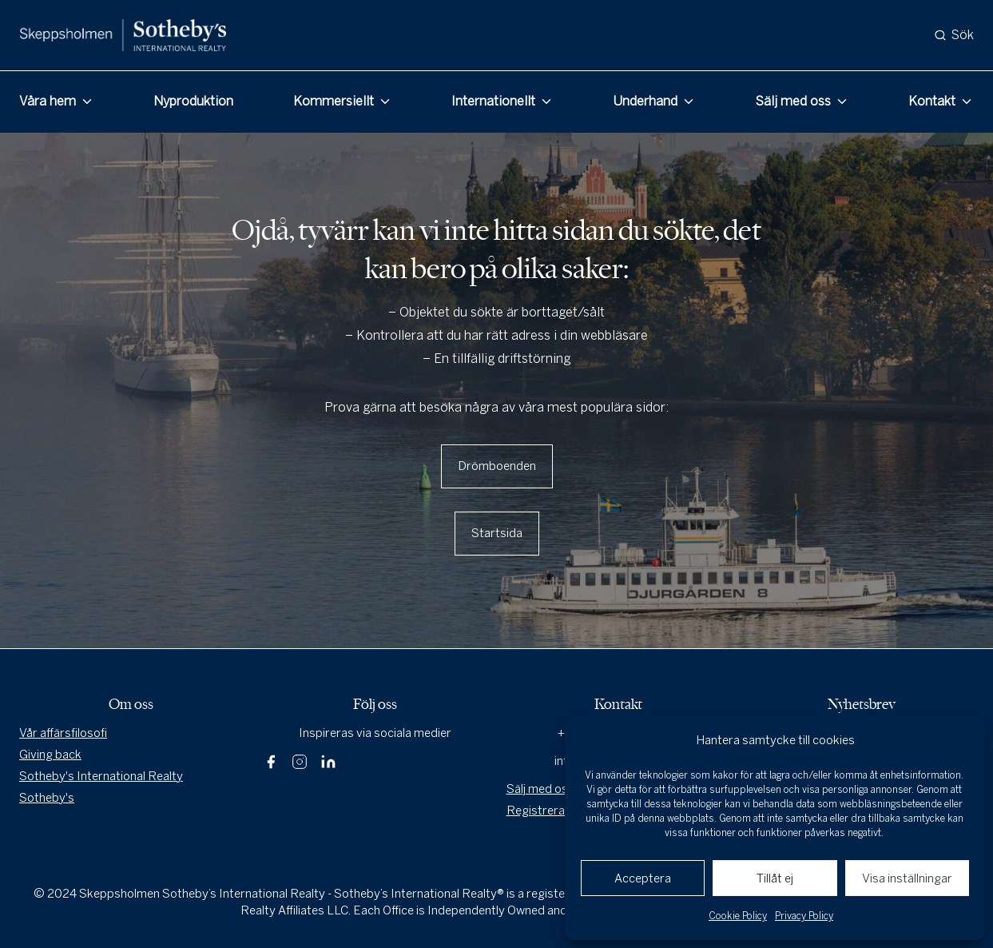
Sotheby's (46, 798)
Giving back (50, 754)
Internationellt (493, 101)
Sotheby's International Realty (101, 776)
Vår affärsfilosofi (63, 733)
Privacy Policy (804, 916)
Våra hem (47, 101)
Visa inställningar (907, 878)
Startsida (496, 533)
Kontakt (931, 101)
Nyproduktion (193, 101)
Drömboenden (497, 466)
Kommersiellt (333, 101)
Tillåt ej (775, 878)
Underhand (645, 101)
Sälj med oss (793, 101)
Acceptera (642, 878)
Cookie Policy (738, 916)
